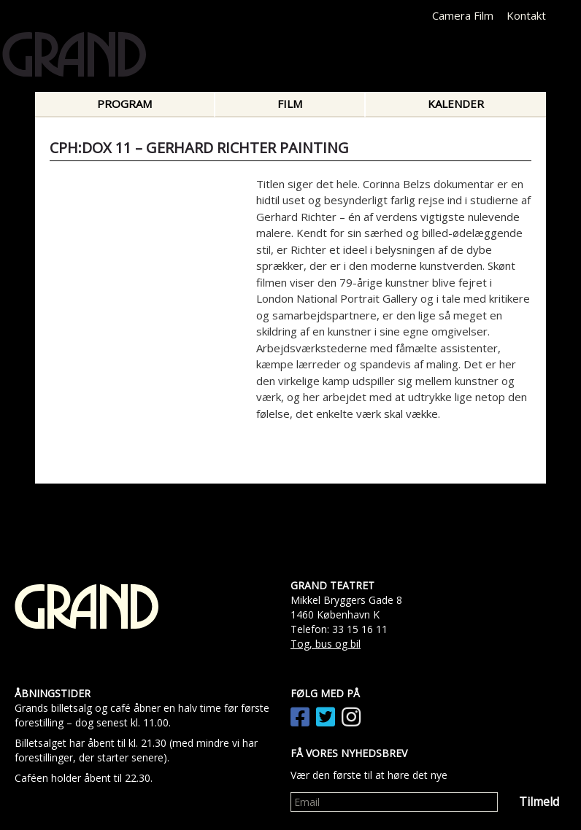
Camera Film (462, 15)
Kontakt (526, 15)
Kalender (456, 103)
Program (124, 103)
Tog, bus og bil (325, 644)
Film (289, 103)
